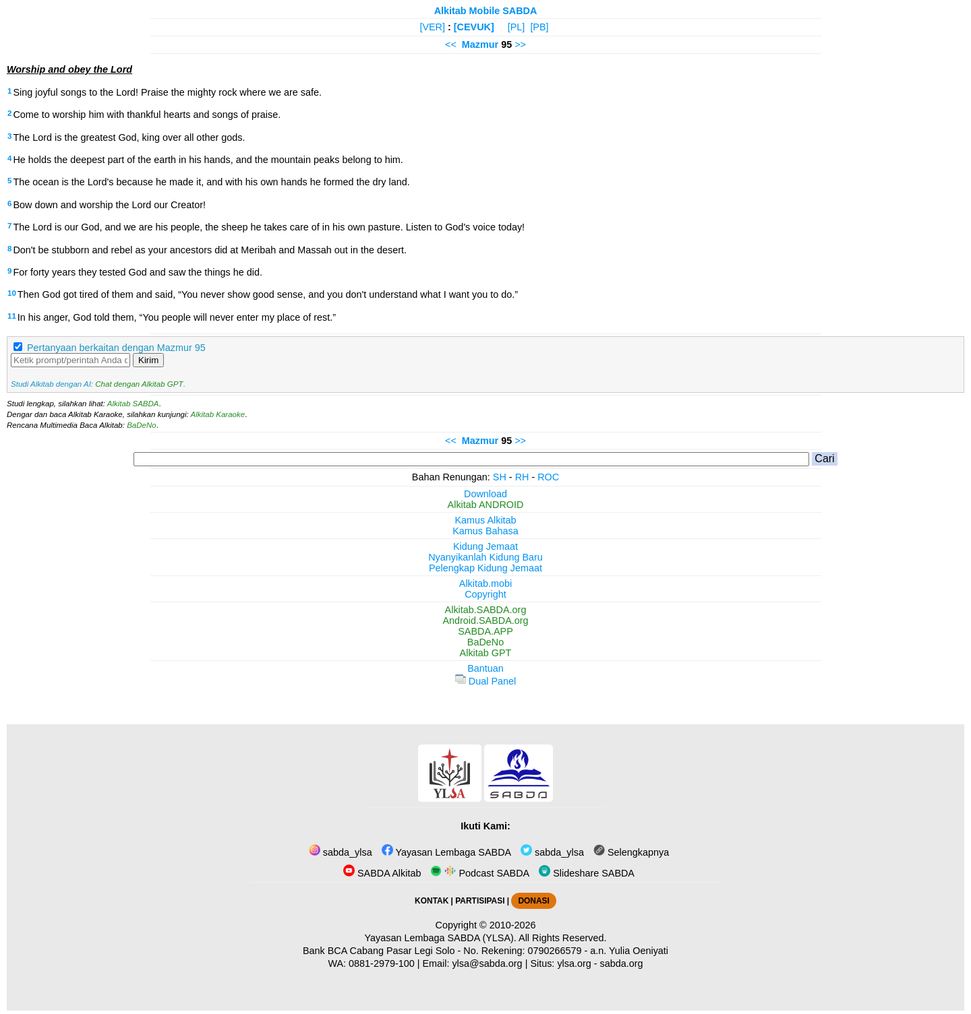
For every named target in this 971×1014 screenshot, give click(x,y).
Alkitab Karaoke (218, 414)
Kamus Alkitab (485, 520)
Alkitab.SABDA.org (486, 609)
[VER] (432, 27)
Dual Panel (485, 681)
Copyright (485, 594)
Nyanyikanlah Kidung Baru (485, 557)
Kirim (148, 360)
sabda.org (621, 963)
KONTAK (431, 901)
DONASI (533, 901)
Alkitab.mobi (485, 583)
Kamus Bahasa (485, 531)
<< (451, 44)
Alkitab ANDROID (486, 504)
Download (485, 493)
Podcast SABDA (479, 873)
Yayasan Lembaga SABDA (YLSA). (441, 937)
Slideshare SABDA (587, 873)
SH (499, 477)
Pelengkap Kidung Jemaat (485, 568)
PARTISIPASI (479, 901)
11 (11, 316)
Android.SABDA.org (485, 620)
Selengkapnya (631, 852)
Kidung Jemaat (485, 546)
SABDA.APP (485, 631)
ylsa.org (574, 963)
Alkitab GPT (486, 652)
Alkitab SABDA (133, 404)
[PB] (539, 27)
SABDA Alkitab (382, 873)
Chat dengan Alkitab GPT (139, 384)
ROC (548, 477)
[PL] (516, 27)
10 (11, 293)
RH (522, 477)
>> (520, 44)
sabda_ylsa (340, 852)
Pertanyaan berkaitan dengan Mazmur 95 (116, 347)
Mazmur (480, 44)
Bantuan (485, 668)
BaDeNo (141, 425)
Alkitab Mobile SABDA (485, 10)
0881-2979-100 (382, 963)
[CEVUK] (474, 27)
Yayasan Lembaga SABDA (446, 852)
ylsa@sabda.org (487, 963)
